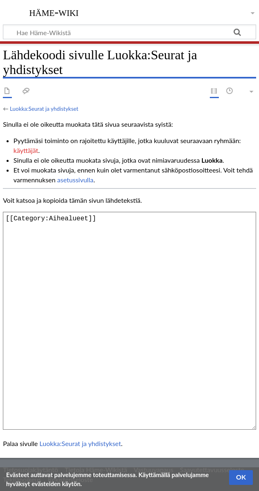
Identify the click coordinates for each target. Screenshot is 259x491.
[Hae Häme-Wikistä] (129, 32)
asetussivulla (75, 180)
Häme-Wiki (54, 11)
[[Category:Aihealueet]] (129, 321)
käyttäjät (26, 150)
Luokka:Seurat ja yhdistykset (44, 108)
